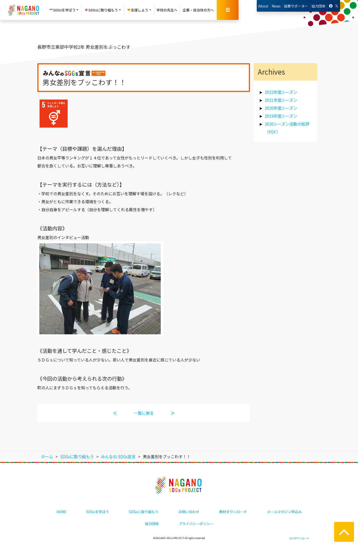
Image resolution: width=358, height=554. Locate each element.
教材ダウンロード (233, 511)
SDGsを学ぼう (97, 511)
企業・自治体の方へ (198, 9)
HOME (61, 511)
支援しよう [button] (137, 9)
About (263, 5)
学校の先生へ (166, 9)
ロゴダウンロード (299, 538)
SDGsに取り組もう (143, 511)
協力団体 (318, 5)
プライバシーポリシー (196, 523)
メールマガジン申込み (284, 511)
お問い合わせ (188, 511)
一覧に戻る (143, 413)
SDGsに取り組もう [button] (101, 9)
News (276, 5)
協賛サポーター (296, 5)
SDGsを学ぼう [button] (62, 9)
